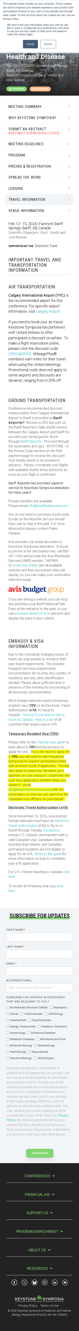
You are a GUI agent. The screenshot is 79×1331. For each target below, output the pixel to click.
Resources (37, 1268)
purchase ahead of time (32, 613)
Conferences (37, 1176)
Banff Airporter (31, 441)
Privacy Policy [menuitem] (27, 1306)
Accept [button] (30, 44)
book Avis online (25, 565)
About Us (37, 1250)
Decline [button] (48, 44)
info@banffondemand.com (48, 506)
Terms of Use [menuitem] (49, 1306)
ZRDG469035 (19, 354)
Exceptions (51, 830)
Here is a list (44, 720)
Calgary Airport (48, 311)
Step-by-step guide (51, 742)
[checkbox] (39, 1033)
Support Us (37, 1213)
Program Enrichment (37, 1231)
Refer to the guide (48, 854)
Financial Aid (37, 1194)
